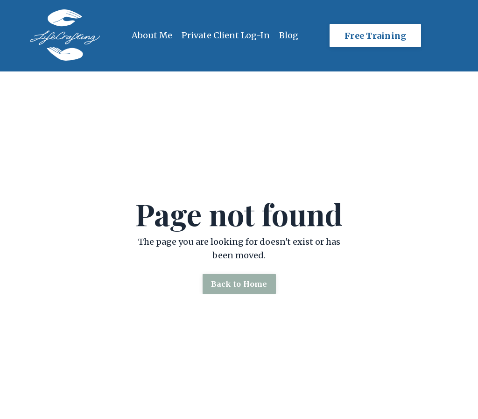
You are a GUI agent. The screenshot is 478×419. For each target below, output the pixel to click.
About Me (152, 35)
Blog (288, 35)
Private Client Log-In (226, 35)
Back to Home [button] (239, 284)
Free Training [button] (375, 35)
